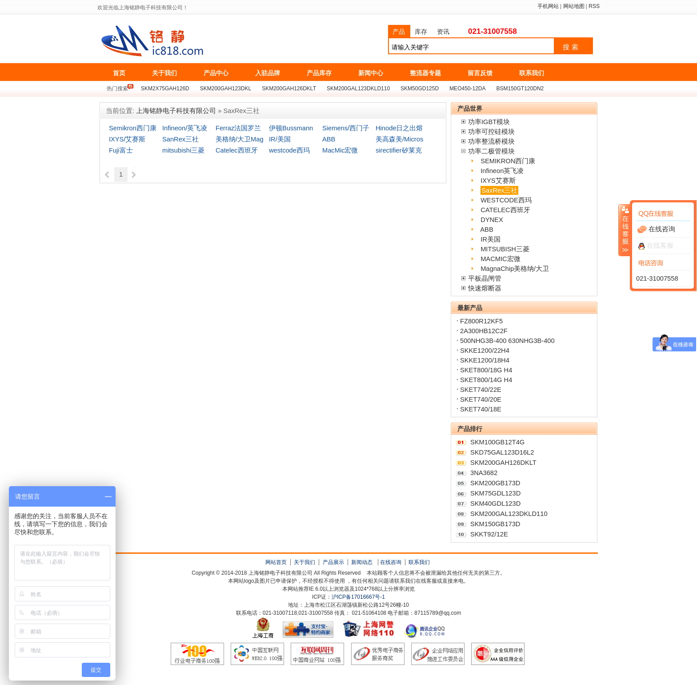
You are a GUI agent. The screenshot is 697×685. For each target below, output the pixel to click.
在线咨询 (390, 562)
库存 (421, 31)
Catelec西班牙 (237, 150)
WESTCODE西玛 (506, 200)
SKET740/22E (480, 389)
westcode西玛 (289, 150)
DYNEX (492, 219)
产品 (399, 31)
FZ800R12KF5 (481, 321)
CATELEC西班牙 (505, 210)
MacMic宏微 (340, 150)
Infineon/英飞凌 (184, 128)
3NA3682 (483, 472)
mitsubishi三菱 (183, 150)
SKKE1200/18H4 (484, 360)
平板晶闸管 (484, 278)
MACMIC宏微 (500, 258)
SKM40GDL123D (495, 503)
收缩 (624, 230)
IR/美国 (280, 139)
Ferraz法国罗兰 (238, 128)
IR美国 (491, 239)
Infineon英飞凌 (502, 170)
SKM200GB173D (495, 483)
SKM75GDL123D (495, 493)
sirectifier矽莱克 (399, 150)
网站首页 (276, 562)
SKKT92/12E (489, 534)
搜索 (572, 47)
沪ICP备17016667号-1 (358, 597)
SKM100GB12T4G (497, 442)
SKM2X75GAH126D (165, 88)
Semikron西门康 (132, 128)
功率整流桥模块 (491, 141)
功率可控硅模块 (491, 131)
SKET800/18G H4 (486, 370)
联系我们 (419, 562)
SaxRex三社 (499, 190)
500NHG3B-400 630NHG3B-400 (507, 340)
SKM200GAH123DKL (225, 88)
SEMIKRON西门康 (508, 161)
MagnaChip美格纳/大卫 (515, 268)
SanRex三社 (180, 139)
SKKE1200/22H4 (484, 350)
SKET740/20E (480, 399)
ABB (328, 139)
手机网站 (548, 6)
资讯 (443, 31)
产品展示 (333, 562)
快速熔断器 (484, 288)
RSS (594, 6)
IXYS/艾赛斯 (127, 139)
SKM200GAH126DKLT (289, 88)
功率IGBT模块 (489, 121)
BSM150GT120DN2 (520, 88)
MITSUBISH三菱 (505, 249)
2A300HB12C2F (484, 330)
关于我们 (304, 562)
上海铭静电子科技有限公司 (192, 41)
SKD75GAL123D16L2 (502, 452)
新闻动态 (362, 562)
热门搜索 (117, 88)
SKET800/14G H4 (486, 379)
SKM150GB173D (495, 524)
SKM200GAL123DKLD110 (358, 88)
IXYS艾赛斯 (498, 180)
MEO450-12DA (467, 88)
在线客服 (655, 245)
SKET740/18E (480, 409)
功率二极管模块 (491, 151)
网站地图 (574, 6)
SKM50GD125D (420, 88)
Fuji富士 (121, 150)
